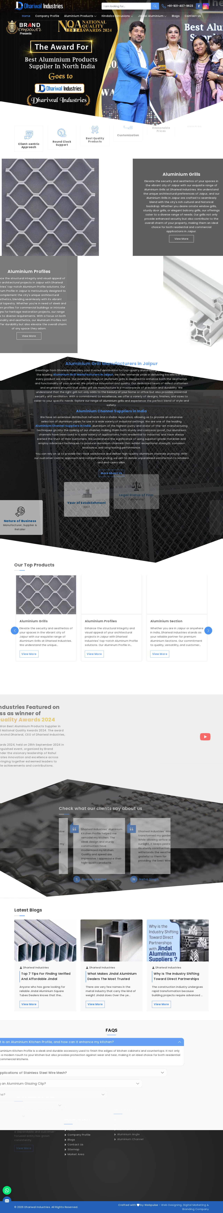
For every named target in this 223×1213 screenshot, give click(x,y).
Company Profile (47, 16)
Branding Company (195, 1209)
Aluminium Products (80, 16)
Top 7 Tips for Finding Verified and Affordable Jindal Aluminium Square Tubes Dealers (46, 981)
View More (29, 1004)
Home (26, 16)
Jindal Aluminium (152, 16)
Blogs (176, 16)
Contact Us (193, 16)
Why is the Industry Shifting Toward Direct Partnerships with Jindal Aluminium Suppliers (176, 981)
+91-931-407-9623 (177, 6)
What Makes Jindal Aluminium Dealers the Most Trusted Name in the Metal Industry (112, 978)
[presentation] (15, 631)
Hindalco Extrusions (117, 16)
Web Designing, (171, 1205)
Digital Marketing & (196, 1205)
